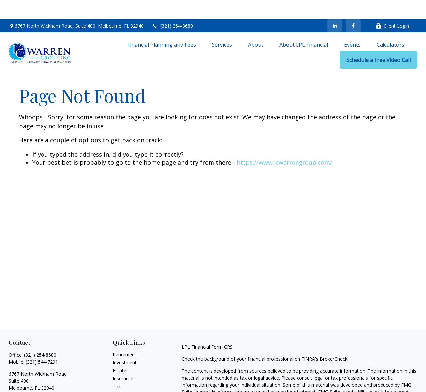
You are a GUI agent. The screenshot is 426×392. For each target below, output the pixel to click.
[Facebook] (353, 6)
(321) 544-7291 (42, 343)
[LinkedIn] (334, 6)
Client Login (392, 7)
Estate (119, 351)
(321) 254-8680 (172, 7)
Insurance (123, 359)
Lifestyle (121, 383)
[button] (162, 25)
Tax (117, 367)
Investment (125, 344)
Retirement (124, 336)
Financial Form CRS (212, 328)
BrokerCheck (333, 340)
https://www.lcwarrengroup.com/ (284, 143)
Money (120, 375)
